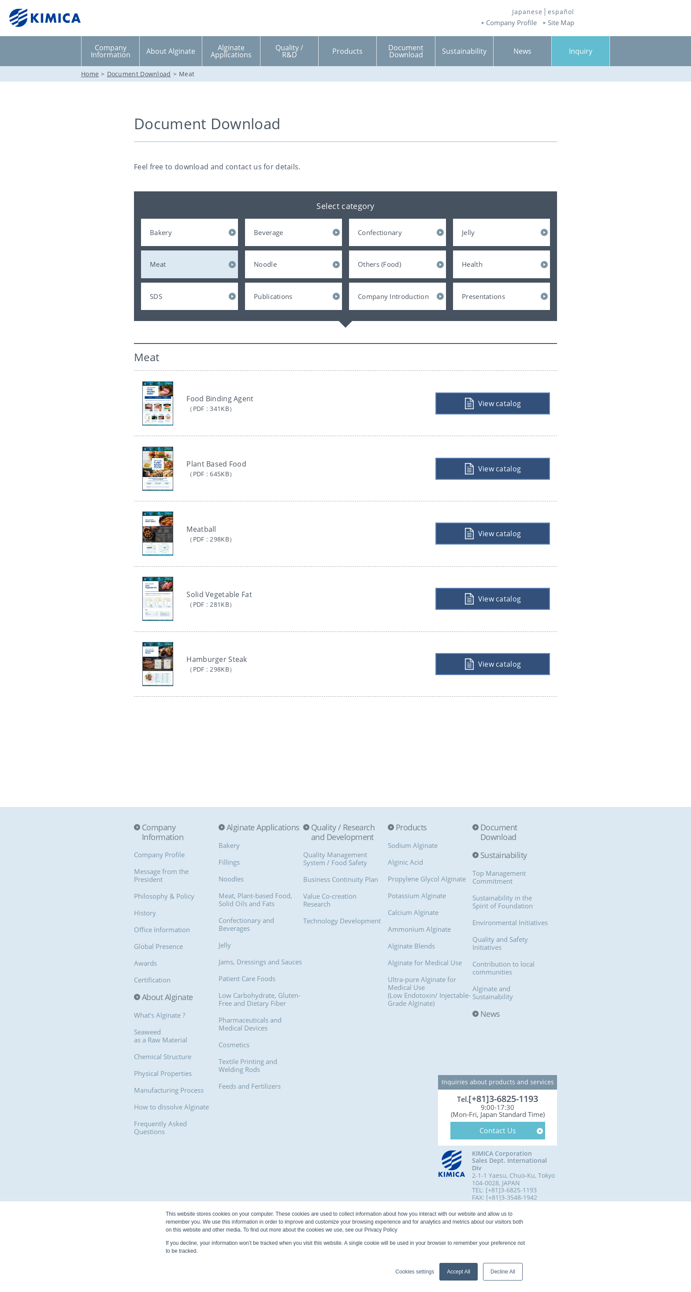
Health (472, 264)
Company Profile (511, 23)
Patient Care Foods (247, 1008)
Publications (273, 296)
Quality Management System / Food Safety (335, 888)
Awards (145, 993)
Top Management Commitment (499, 906)
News (490, 1043)
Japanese (527, 12)
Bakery (161, 232)
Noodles (231, 908)
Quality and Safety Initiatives (500, 972)
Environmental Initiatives (510, 952)
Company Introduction (393, 296)
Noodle (265, 264)
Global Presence (158, 976)
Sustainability (503, 885)
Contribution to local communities (503, 997)
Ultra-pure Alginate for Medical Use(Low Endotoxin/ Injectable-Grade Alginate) (429, 1020)
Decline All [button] (502, 1272)
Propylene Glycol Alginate (427, 908)
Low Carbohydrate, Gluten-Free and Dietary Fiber (260, 1028)
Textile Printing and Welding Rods (248, 1094)
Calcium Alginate (413, 941)
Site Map (561, 23)
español (561, 12)
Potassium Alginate (417, 925)
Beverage (268, 232)
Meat (158, 264)
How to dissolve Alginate (171, 1136)
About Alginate (167, 1027)
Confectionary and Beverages (246, 953)
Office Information (162, 959)
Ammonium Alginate (419, 958)
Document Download (498, 861)
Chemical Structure (162, 1086)
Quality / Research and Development (343, 861)
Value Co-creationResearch (330, 929)
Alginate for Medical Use (425, 992)
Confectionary (380, 232)
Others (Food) (379, 264)
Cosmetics (234, 1074)
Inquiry (580, 51)
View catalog (497, 406)
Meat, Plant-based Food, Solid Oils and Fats (255, 929)
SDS (156, 296)
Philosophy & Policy (164, 926)
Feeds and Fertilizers (250, 1115)
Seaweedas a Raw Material (160, 1065)
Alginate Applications (263, 857)
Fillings (229, 891)
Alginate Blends (411, 975)
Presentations (483, 296)
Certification (152, 1009)
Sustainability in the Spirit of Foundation (502, 931)
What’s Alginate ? (159, 1044)
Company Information (162, 861)
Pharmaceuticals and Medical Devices (250, 1053)
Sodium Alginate (413, 874)
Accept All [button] (458, 1272)
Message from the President (161, 905)
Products (411, 857)
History (145, 942)
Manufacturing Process (169, 1119)
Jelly (468, 232)
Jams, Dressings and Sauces (260, 991)
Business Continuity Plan (340, 909)
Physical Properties (163, 1102)
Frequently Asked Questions (160, 1157)
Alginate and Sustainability (492, 1022)
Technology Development (342, 950)
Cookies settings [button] (414, 1272)
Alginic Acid (405, 891)
